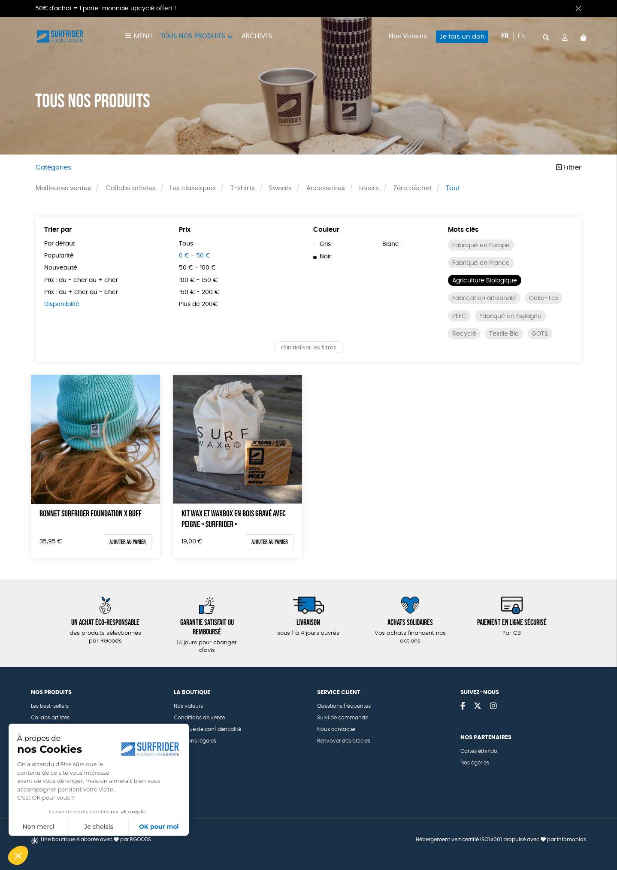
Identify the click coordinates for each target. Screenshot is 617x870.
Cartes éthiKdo (478, 751)
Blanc (387, 244)
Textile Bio (504, 334)
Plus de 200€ (198, 304)
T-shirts (242, 188)
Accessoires (325, 188)
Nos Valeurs (408, 36)
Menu (143, 36)
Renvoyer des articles (343, 740)
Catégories (53, 167)
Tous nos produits (192, 36)
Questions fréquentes (344, 706)
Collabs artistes (131, 188)
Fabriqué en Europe (481, 246)
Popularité (59, 256)
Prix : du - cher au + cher (81, 280)
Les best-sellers (50, 706)
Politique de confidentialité (207, 729)
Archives (257, 36)
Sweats (280, 188)
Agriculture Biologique (484, 281)
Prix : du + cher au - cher (81, 292)
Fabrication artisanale (484, 298)
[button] (18, 855)
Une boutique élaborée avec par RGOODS (96, 839)
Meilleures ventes (63, 188)
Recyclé (464, 334)
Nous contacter (336, 729)
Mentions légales (195, 740)
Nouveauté (60, 268)
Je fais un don (462, 36)
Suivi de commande (342, 717)
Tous (186, 244)
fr (505, 36)
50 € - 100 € (197, 268)
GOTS (540, 334)
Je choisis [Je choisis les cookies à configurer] (98, 827)
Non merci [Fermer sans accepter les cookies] (38, 827)
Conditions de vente (199, 717)
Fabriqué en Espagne (510, 316)
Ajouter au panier (127, 541)
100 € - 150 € (198, 280)
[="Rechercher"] (546, 36)
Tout (453, 188)
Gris (322, 244)
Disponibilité (61, 304)
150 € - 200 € (199, 292)
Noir (322, 257)
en (522, 36)
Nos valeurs (188, 706)
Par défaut (59, 244)
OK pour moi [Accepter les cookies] (159, 827)
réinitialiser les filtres (308, 348)
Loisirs (369, 188)
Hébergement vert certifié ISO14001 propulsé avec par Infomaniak (501, 839)
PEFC (459, 316)
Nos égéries (474, 762)
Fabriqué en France (481, 263)
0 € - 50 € (194, 256)
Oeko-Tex (543, 298)
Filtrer (568, 167)
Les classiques (193, 188)
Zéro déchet (412, 188)
